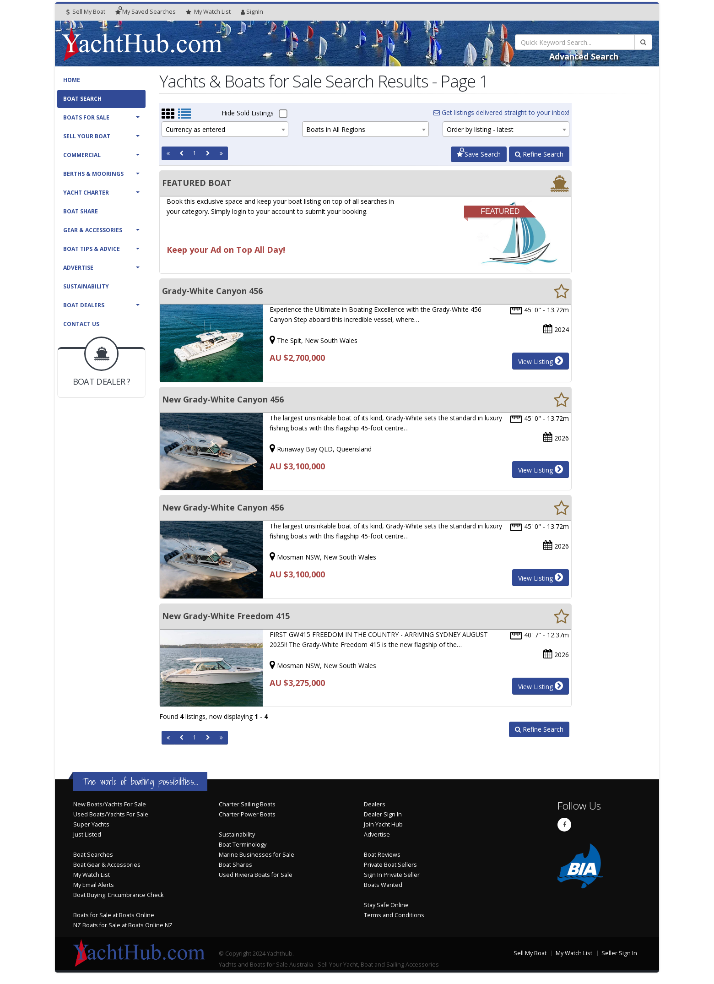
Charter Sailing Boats (247, 804)
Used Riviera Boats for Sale (255, 875)
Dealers (374, 804)
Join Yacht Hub (383, 824)
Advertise (78, 268)
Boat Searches (93, 855)
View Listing (540, 361)
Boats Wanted (383, 885)
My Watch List (91, 875)
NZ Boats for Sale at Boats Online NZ (123, 925)
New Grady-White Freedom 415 (226, 616)
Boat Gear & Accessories (107, 865)
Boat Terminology (242, 844)
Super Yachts (91, 824)
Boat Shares (235, 865)
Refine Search (539, 154)
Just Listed (87, 834)
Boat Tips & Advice (91, 249)
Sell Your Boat (86, 136)
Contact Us (81, 324)
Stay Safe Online (386, 905)
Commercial (82, 155)
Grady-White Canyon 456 (212, 291)
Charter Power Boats (247, 814)
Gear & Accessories (92, 230)
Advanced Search (583, 56)
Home (71, 80)
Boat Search (82, 99)
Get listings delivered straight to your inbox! (501, 112)
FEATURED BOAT (197, 183)
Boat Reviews (382, 855)
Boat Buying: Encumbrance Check (118, 895)
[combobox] (225, 129)
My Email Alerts (93, 885)
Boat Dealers (83, 305)
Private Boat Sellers (390, 865)
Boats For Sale (86, 117)
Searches (145, 12)
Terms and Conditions (394, 915)
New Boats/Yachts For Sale (109, 804)
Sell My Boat (85, 12)
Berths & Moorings (93, 174)
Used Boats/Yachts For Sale (110, 814)
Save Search (479, 154)
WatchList (208, 11)
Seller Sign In (619, 953)
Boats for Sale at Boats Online (113, 915)
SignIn (252, 12)
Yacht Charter (86, 192)
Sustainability (86, 286)
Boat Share (80, 211)
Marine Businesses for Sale (256, 855)
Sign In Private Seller (392, 875)
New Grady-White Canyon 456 (223, 399)
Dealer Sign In (383, 814)
